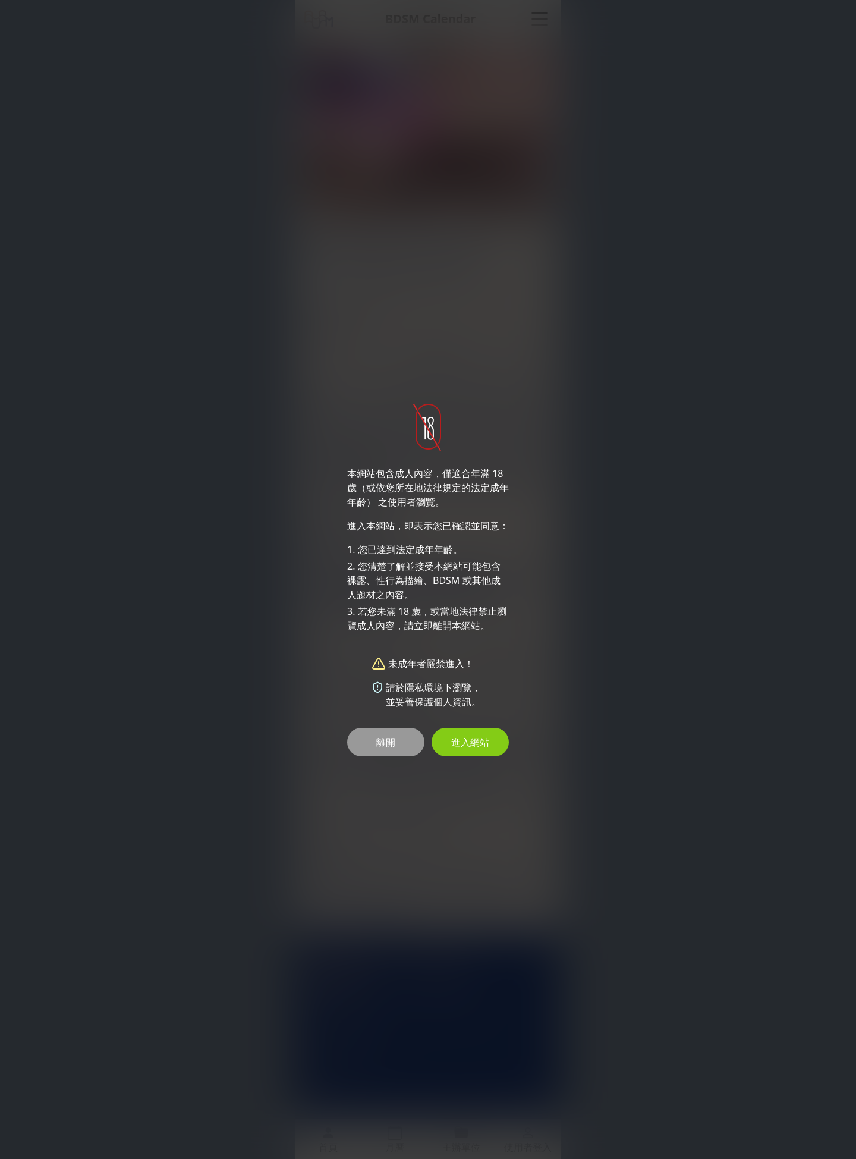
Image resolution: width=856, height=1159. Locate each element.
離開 (385, 742)
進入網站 (470, 742)
